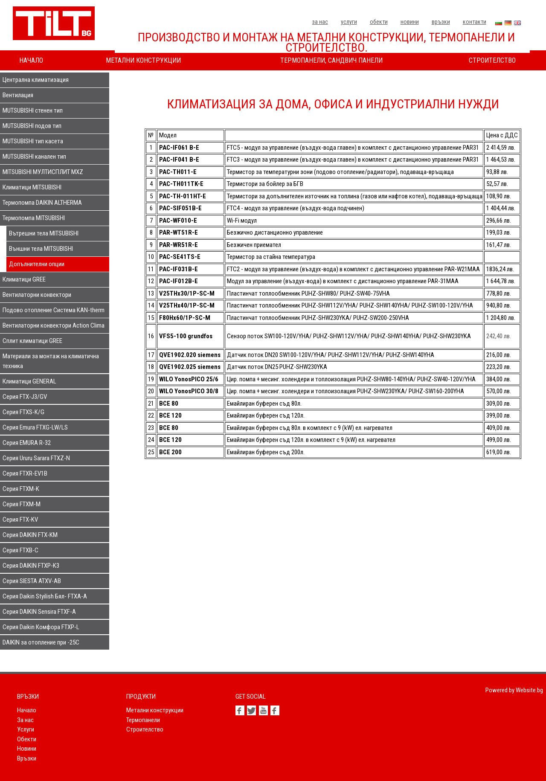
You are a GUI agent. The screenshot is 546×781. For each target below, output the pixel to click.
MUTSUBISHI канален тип (34, 156)
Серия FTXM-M (22, 504)
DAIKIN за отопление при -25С (41, 642)
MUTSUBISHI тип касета (33, 141)
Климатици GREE (24, 279)
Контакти (474, 21)
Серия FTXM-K (21, 489)
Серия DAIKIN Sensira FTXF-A (39, 612)
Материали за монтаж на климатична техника (51, 361)
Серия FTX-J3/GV (25, 397)
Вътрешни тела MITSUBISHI (43, 233)
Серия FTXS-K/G (23, 412)
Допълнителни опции (36, 264)
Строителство (492, 60)
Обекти (379, 21)
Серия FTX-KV (20, 519)
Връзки (441, 21)
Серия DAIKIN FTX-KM (30, 535)
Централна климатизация (36, 80)
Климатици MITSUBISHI (32, 187)
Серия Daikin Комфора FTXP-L (41, 627)
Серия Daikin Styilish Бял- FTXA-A (45, 596)
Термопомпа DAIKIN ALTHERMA (42, 202)
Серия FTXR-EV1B (25, 473)
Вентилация (18, 95)
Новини (410, 21)
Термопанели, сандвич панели (331, 60)
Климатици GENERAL (29, 381)
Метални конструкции (143, 60)
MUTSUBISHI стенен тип (33, 110)
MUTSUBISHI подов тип (32, 126)
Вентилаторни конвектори (37, 295)
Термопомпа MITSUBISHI (34, 218)
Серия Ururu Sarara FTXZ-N (36, 458)
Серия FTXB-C (20, 550)
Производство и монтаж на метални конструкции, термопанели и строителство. (326, 42)
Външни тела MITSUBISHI (41, 249)
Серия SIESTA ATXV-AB (32, 581)
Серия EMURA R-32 (27, 443)
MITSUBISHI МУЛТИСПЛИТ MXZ (43, 172)
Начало (31, 60)
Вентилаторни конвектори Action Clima (54, 325)
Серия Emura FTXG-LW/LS (35, 427)
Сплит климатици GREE (32, 341)
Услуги (349, 21)
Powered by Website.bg (514, 690)
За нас (320, 21)
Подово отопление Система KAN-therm (54, 310)
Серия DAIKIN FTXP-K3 (31, 565)
